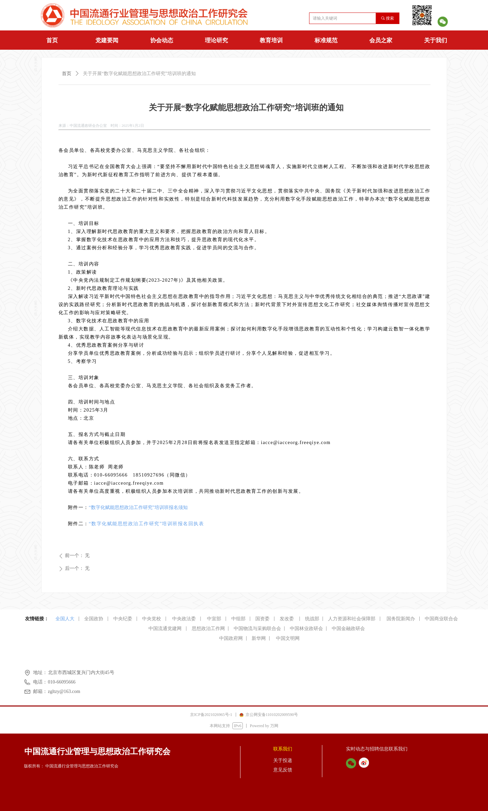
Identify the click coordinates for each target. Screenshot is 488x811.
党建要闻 (106, 40)
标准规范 (326, 40)
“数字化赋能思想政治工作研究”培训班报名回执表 (146, 523)
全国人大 (64, 618)
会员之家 (380, 40)
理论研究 (216, 40)
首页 (52, 40)
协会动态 (161, 40)
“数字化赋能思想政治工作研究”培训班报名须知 (138, 507)
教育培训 (271, 40)
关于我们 (435, 40)
